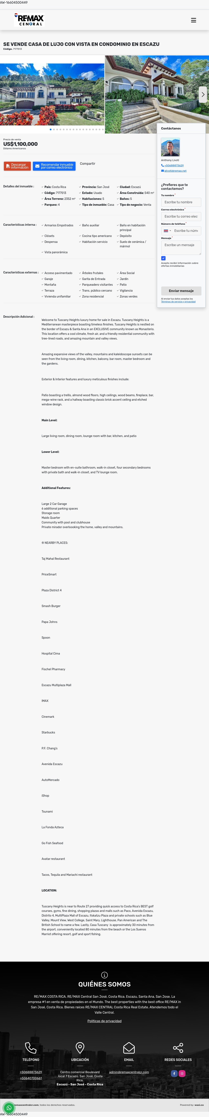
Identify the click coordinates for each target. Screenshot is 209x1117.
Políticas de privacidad (105, 1021)
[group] (52, 94)
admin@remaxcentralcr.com (129, 1072)
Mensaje (167, 238)
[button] (50, 129)
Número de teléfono (174, 223)
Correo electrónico (173, 209)
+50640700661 (31, 1078)
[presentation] (183, 273)
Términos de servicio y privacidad (178, 301)
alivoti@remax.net (176, 170)
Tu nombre (168, 195)
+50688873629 (174, 165)
